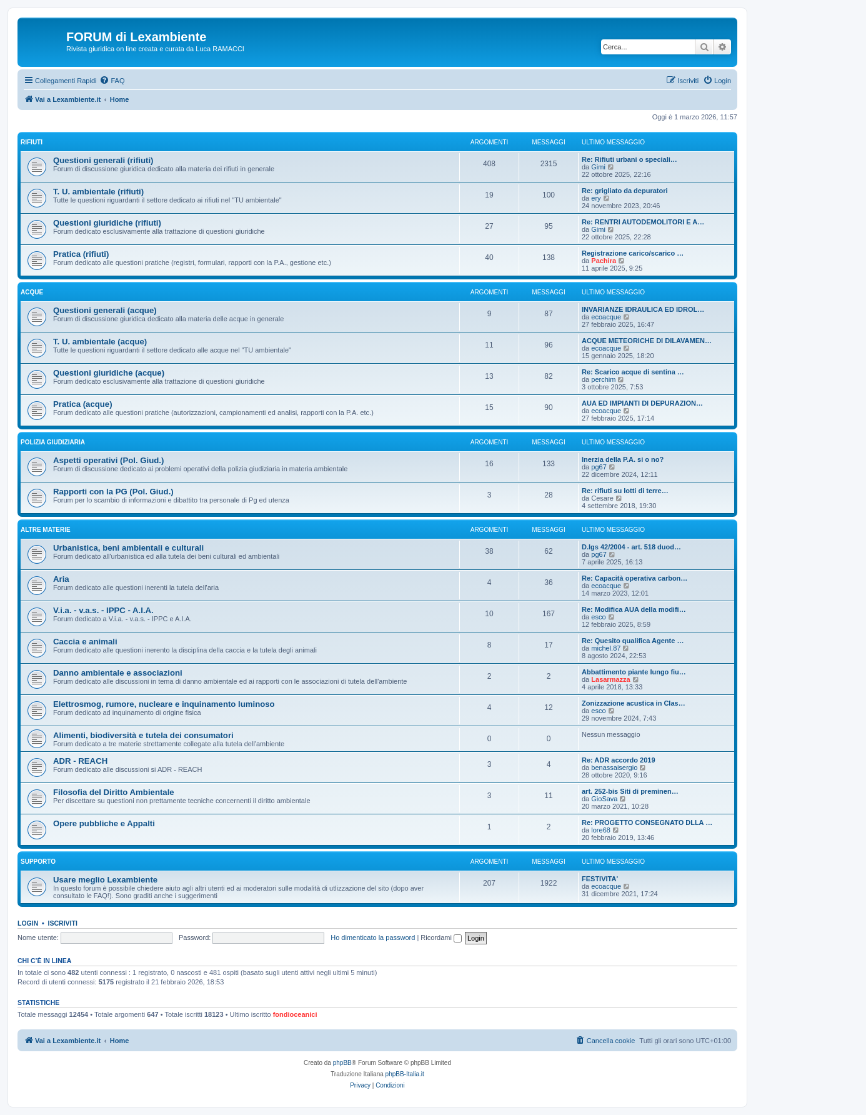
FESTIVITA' (600, 878)
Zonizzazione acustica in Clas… (633, 703)
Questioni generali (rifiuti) (103, 160)
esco (598, 617)
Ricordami (441, 937)
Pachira (603, 260)
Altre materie (46, 529)
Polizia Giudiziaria (53, 442)
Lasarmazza (610, 679)
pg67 (598, 467)
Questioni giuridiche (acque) (108, 373)
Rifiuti (31, 142)
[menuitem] (111, 80)
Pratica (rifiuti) (81, 254)
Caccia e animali (85, 641)
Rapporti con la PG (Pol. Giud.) (113, 491)
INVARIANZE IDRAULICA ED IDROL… (643, 309)
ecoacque (606, 317)
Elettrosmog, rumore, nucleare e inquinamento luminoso (164, 704)
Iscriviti (62, 923)
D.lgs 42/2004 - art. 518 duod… (631, 547)
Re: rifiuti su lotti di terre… (625, 490)
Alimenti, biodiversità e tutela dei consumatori (143, 735)
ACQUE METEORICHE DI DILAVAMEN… (647, 340)
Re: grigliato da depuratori (625, 190)
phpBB (342, 1062)
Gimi (598, 167)
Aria (61, 579)
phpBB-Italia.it (405, 1074)
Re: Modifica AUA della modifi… (634, 609)
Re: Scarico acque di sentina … (633, 372)
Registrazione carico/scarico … (633, 253)
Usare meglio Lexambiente (105, 879)
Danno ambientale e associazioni (117, 673)
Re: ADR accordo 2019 (618, 760)
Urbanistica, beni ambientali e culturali (128, 547)
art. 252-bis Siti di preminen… (630, 791)
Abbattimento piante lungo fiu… (634, 672)
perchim (603, 379)
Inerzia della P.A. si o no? (623, 459)
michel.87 (605, 648)
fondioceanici (295, 1014)
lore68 (600, 830)
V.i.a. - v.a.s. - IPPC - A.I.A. (103, 610)
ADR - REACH (80, 761)
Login (27, 923)
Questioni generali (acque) (105, 310)
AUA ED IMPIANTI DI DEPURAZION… (642, 403)
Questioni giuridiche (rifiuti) (107, 223)
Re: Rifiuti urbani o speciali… (629, 159)
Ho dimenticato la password (373, 937)
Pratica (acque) (82, 404)
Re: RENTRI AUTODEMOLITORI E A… (643, 222)
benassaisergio (614, 767)
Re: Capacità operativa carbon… (634, 578)
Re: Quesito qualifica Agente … (633, 640)
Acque (32, 292)
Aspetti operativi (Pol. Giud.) (108, 460)
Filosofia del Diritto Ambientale (113, 792)
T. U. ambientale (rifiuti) (98, 191)
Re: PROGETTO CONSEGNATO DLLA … (647, 822)
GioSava (604, 798)
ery (595, 198)
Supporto (38, 861)
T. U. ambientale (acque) (100, 341)
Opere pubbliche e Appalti (104, 823)
